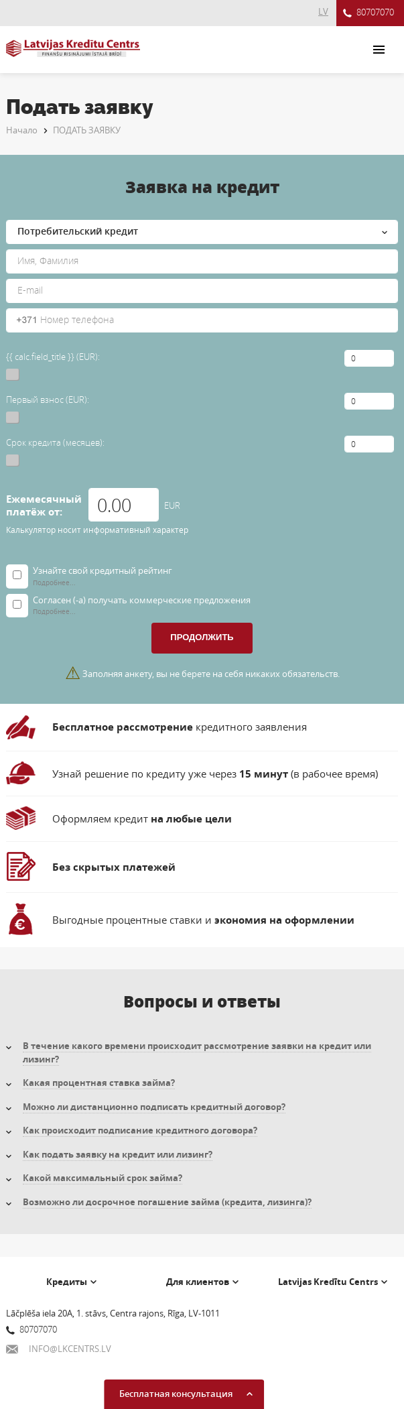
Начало (22, 130)
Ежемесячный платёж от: (44, 505)
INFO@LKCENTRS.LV (58, 1349)
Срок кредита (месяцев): (55, 442)
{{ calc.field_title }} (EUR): (53, 357)
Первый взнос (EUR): (47, 399)
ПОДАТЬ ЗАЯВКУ (87, 130)
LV (323, 11)
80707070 (368, 13)
